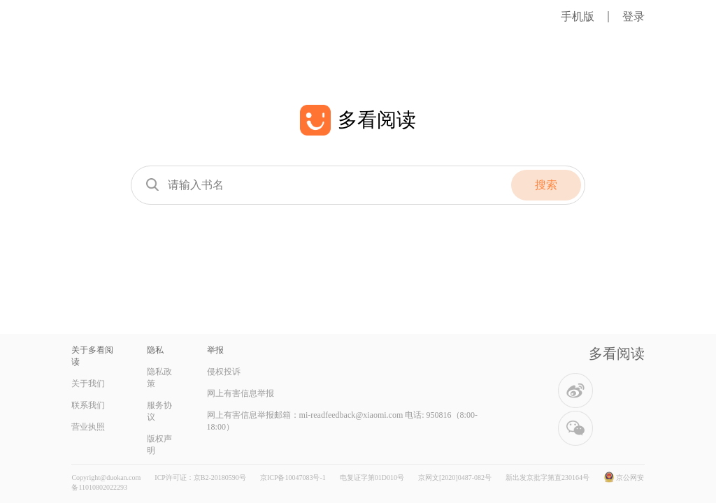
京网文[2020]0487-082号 (455, 477)
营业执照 (88, 427)
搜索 (546, 185)
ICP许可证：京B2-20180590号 (200, 477)
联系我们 (88, 405)
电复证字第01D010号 (372, 477)
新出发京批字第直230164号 (547, 477)
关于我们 (88, 383)
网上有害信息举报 (240, 393)
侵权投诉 (224, 372)
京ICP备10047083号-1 (293, 477)
